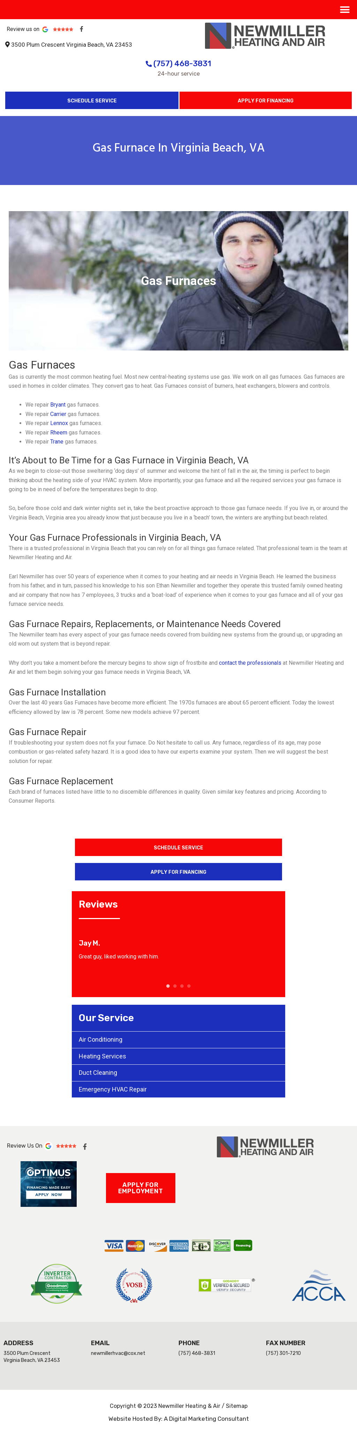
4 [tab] (188, 985)
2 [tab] (175, 985)
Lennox (59, 423)
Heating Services (102, 1056)
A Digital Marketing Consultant (206, 1418)
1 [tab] (168, 985)
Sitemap (237, 1406)
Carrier (58, 414)
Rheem (58, 432)
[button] (344, 9)
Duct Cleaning (98, 1072)
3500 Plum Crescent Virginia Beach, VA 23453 (71, 44)
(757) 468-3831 (178, 63)
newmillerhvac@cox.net (118, 1353)
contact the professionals (251, 663)
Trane (56, 441)
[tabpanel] (179, 950)
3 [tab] (181, 985)
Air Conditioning (100, 1039)
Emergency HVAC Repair (113, 1089)
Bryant (58, 404)
